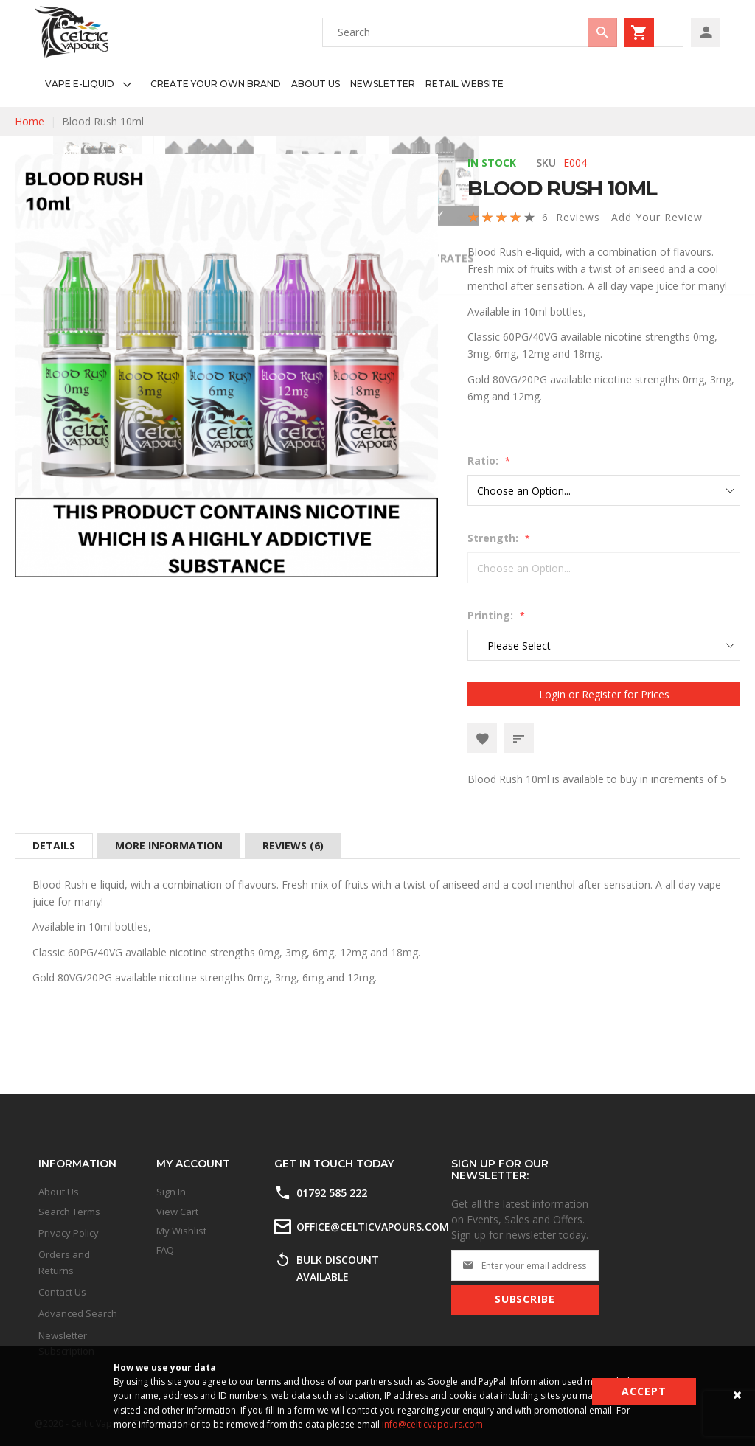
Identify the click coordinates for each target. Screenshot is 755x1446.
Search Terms (69, 1211)
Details (53, 845)
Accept (644, 1391)
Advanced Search (77, 1313)
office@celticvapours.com (372, 1227)
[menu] (269, 84)
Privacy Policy (68, 1233)
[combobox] (469, 32)
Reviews (293, 845)
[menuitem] (92, 84)
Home (29, 121)
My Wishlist (181, 1230)
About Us (58, 1191)
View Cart (177, 1211)
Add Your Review (657, 217)
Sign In (171, 1191)
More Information (169, 845)
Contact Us (62, 1292)
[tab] (54, 845)
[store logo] (71, 32)
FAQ (165, 1249)
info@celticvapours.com (432, 1424)
